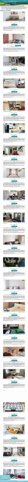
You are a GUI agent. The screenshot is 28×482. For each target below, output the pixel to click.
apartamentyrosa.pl (26, 0)
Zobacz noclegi (14, 70)
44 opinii (18, 206)
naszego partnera (10, 31)
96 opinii (16, 94)
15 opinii (17, 27)
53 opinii (24, 363)
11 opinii (17, 139)
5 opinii (23, 463)
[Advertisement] (14, 397)
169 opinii (17, 273)
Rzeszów (23, 34)
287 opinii (18, 72)
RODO (6, 478)
